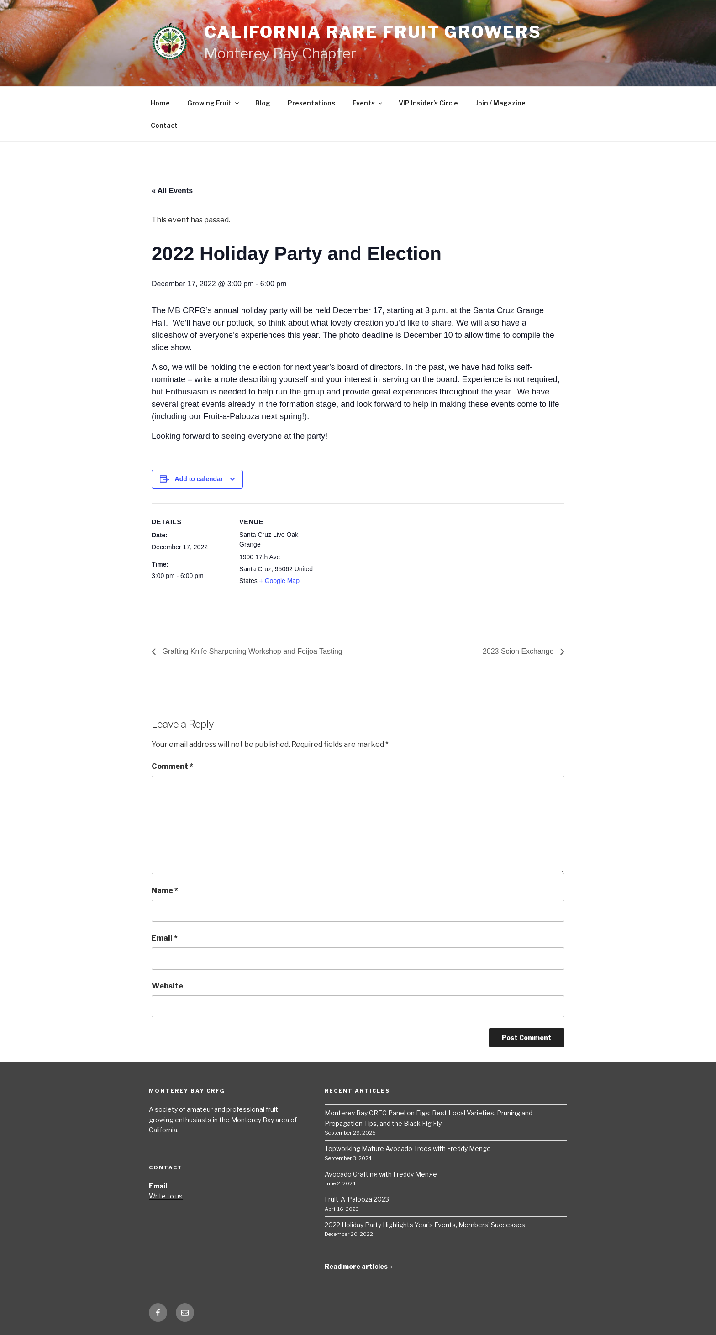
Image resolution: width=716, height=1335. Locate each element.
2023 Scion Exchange (519, 651)
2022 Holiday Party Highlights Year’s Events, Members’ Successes (425, 1225)
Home (160, 103)
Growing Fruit (213, 103)
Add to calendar (199, 479)
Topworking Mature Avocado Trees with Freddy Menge (408, 1148)
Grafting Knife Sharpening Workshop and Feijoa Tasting (251, 651)
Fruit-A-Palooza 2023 (357, 1199)
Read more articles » (358, 1266)
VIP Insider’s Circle (428, 103)
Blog (262, 103)
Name (165, 890)
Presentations (311, 103)
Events (368, 103)
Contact (164, 125)
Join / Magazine (500, 103)
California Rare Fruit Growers (373, 32)
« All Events (172, 190)
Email (165, 938)
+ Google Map (279, 580)
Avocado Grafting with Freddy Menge (381, 1174)
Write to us (166, 1196)
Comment (172, 766)
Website (167, 986)
